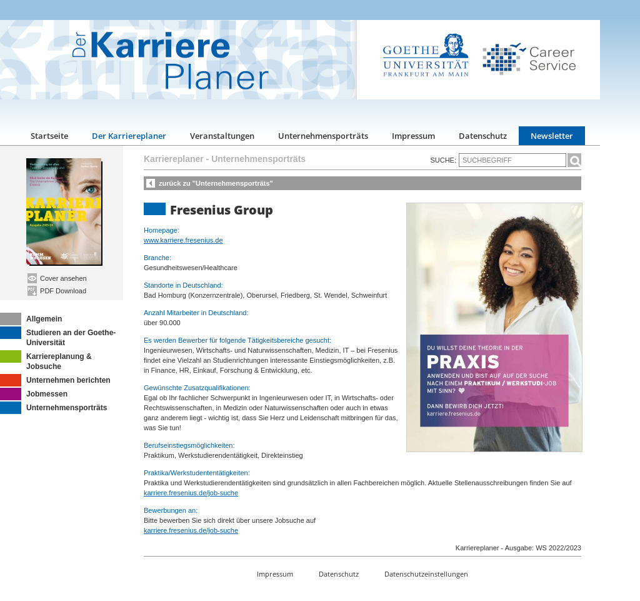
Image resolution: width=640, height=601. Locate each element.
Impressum (413, 135)
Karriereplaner (174, 159)
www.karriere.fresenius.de (183, 240)
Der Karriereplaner (129, 135)
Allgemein (31, 319)
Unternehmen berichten (55, 380)
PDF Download (57, 291)
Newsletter (552, 135)
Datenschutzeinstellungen (426, 573)
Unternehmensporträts (323, 135)
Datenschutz (483, 135)
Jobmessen (34, 394)
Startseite (49, 135)
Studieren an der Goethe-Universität (58, 336)
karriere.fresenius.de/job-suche (191, 493)
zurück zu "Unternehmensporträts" (216, 183)
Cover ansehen (57, 278)
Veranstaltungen (222, 135)
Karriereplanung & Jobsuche (46, 360)
